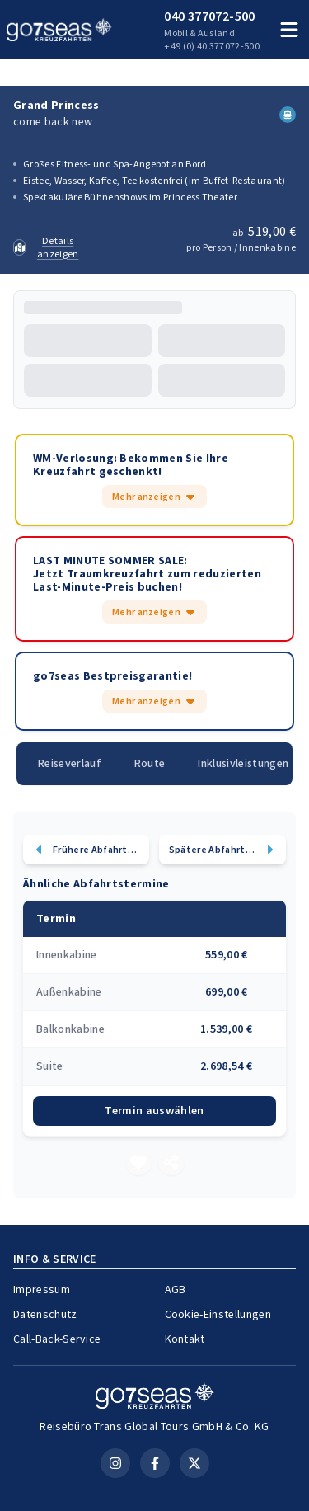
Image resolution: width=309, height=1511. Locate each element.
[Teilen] (171, 1175)
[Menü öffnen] (289, 29)
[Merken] (138, 1175)
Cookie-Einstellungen (222, 1327)
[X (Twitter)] (194, 1450)
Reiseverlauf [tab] (71, 777)
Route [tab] (154, 777)
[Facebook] (155, 1450)
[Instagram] (115, 1450)
